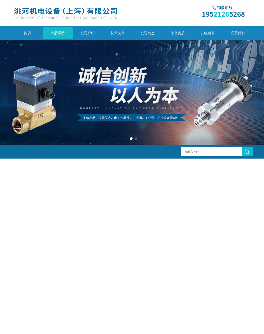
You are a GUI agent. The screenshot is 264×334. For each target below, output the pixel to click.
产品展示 (58, 33)
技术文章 (118, 33)
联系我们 (238, 33)
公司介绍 (88, 33)
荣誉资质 (178, 33)
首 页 (28, 33)
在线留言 (208, 33)
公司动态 (148, 33)
